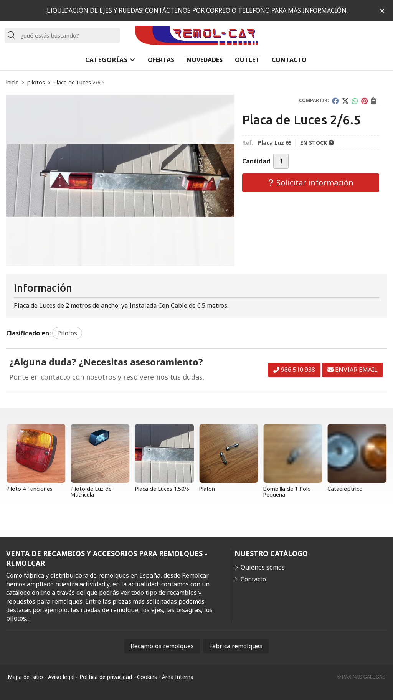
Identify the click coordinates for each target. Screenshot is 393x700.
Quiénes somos (263, 567)
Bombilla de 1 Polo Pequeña (287, 491)
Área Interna (177, 676)
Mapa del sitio (25, 676)
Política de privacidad (105, 676)
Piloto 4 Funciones (29, 488)
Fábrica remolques (236, 646)
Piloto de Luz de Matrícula (91, 491)
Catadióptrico (345, 488)
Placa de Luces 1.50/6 (162, 488)
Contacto (253, 579)
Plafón (207, 488)
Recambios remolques (162, 646)
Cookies (147, 676)
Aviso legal (61, 676)
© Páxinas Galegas (361, 677)
